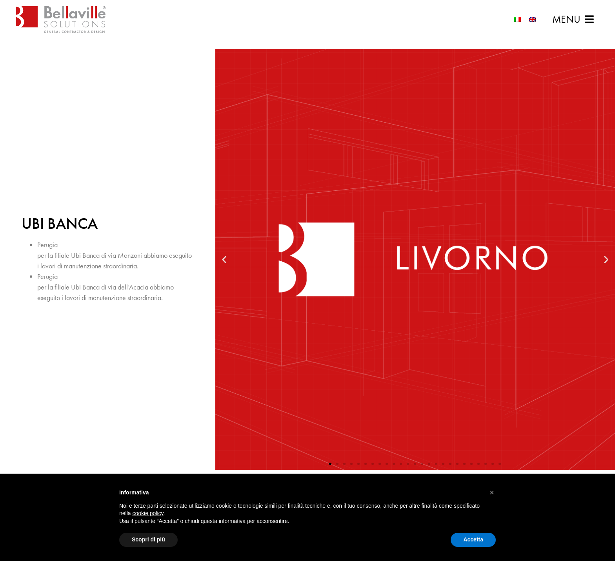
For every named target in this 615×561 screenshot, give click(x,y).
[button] (573, 19)
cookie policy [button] (147, 513)
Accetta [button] (473, 539)
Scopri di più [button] (148, 539)
